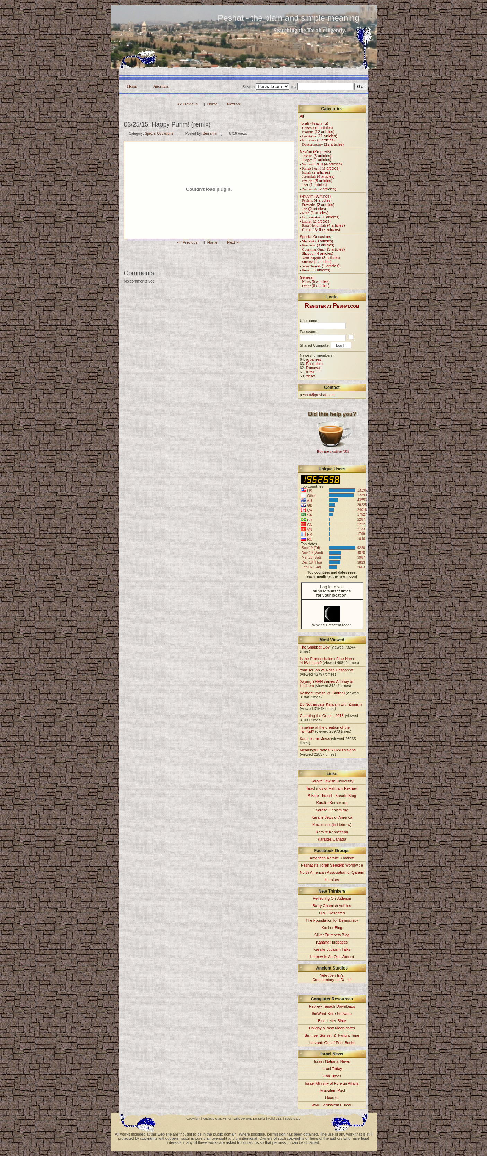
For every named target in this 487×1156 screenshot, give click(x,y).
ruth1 (310, 372)
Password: (309, 332)
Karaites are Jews (315, 739)
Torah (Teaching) (314, 123)
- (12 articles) (317, 132)
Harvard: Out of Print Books (331, 1043)
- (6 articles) (317, 140)
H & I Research (332, 913)
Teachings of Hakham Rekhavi (332, 788)
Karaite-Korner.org (332, 803)
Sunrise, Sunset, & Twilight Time (332, 1035)
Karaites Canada (332, 839)
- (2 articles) (315, 160)
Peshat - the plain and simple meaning (288, 18)
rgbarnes (313, 359)
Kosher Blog (332, 927)
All (302, 116)
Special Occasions (159, 134)
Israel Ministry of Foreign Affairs (332, 1083)
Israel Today (332, 1069)
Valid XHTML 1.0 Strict (249, 1118)
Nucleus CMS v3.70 (217, 1118)
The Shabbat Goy (315, 647)
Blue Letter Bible (332, 1021)
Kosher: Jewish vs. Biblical (322, 693)
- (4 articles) (316, 127)
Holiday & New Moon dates (332, 1028)
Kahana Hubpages (332, 942)
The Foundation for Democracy (332, 920)
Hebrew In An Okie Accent (332, 957)
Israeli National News (332, 1061)
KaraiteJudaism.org (331, 810)
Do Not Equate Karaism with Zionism (331, 704)
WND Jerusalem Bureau (332, 1105)
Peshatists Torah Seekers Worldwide (332, 865)
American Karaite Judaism (332, 858)
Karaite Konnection (332, 832)
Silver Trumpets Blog (331, 935)
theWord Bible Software (332, 1013)
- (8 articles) (315, 286)
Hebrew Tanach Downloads (332, 1006)
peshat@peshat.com (317, 395)
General (306, 277)
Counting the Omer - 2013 (322, 716)
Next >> (234, 104)
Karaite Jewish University (332, 781)
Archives (161, 86)
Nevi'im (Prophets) (315, 151)
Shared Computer (315, 345)
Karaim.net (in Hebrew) (331, 825)
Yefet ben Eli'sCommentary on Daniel (331, 977)
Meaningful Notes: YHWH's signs (328, 750)
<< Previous (187, 104)
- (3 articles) (315, 156)
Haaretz (332, 1098)
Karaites (332, 880)
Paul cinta (314, 364)
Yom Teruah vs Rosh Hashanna (326, 670)
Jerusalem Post (332, 1090)
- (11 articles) (318, 136)
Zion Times (332, 1076)
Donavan (313, 368)
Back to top (293, 1118)
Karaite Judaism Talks (331, 949)
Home (132, 86)
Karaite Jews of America (332, 817)
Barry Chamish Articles (332, 906)
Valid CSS (275, 1118)
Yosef (310, 376)
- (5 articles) (316, 181)
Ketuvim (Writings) (315, 196)
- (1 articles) (313, 185)
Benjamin (210, 134)
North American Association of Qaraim (332, 872)
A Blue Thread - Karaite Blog (332, 795)
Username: (309, 321)
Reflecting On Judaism (332, 898)
